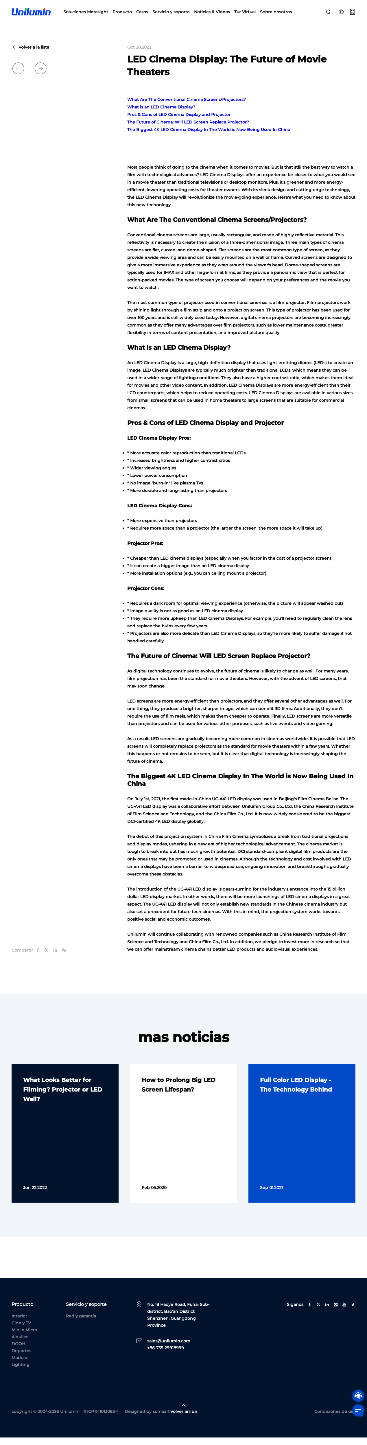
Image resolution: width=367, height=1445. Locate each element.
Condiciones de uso (334, 1419)
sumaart (161, 1419)
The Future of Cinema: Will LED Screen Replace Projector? (188, 129)
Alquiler (20, 1344)
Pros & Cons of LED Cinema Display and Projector (178, 122)
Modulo (19, 1365)
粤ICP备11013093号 (101, 1419)
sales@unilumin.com (168, 1348)
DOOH (18, 1351)
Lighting (20, 1372)
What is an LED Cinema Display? (161, 114)
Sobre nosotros (276, 14)
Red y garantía (81, 1323)
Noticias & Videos (212, 14)
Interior (19, 1323)
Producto (122, 14)
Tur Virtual (245, 14)
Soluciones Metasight (85, 14)
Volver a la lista (30, 55)
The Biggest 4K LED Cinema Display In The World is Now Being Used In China (208, 137)
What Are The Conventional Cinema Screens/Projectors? (186, 107)
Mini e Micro (24, 1337)
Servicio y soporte (171, 14)
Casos (142, 14)
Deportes (21, 1358)
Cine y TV (21, 1330)
